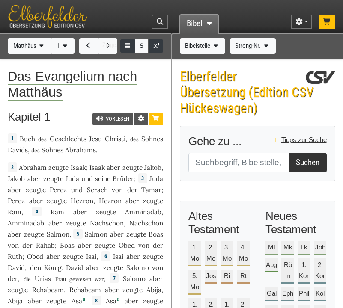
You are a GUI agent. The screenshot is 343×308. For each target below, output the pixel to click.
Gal (272, 293)
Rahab (45, 245)
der (132, 190)
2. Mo (210, 252)
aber (113, 167)
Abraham (33, 167)
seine (102, 179)
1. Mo (194, 252)
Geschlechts (68, 139)
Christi (115, 139)
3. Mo (227, 252)
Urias (43, 279)
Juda (72, 179)
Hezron (82, 201)
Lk (304, 247)
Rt (243, 275)
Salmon (58, 234)
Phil (304, 293)
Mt (271, 247)
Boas (156, 234)
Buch (27, 139)
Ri (227, 275)
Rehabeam (48, 290)
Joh (320, 247)
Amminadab (143, 212)
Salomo (137, 268)
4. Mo (243, 252)
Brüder (123, 179)
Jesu (95, 139)
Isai (91, 256)
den (35, 268)
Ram (14, 212)
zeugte (58, 167)
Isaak (78, 167)
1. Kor (304, 270)
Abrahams (80, 150)
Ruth (15, 256)
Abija (153, 290)
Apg (271, 264)
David (16, 268)
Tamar (151, 190)
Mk (287, 247)
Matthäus (29, 46)
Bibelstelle (202, 46)
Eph (287, 293)
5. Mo (194, 281)
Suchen (307, 162)
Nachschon (107, 223)
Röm (288, 270)
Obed (127, 245)
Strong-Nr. (252, 46)
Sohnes (152, 139)
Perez (58, 190)
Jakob (152, 167)
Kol (320, 293)
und (87, 179)
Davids (18, 150)
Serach (97, 190)
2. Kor (320, 270)
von (117, 190)
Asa (77, 301)
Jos (211, 275)
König (52, 268)
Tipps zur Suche (299, 139)
